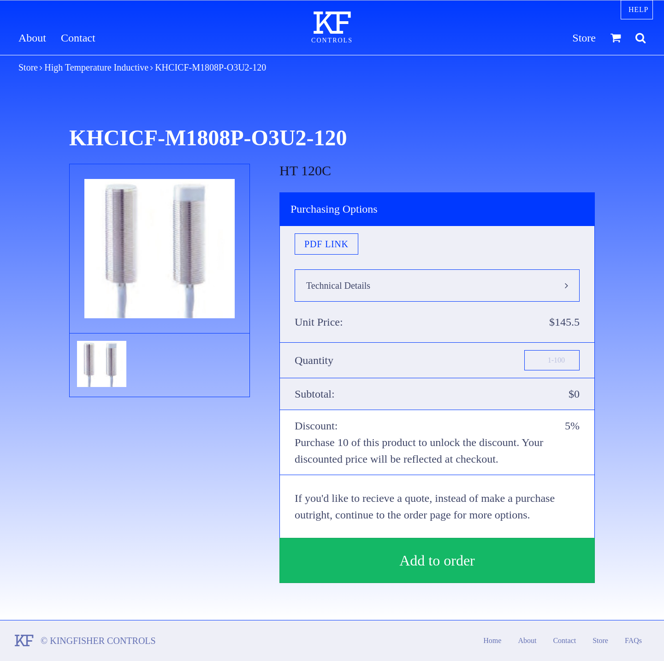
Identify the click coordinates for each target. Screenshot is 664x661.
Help (638, 9)
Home (492, 640)
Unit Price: (319, 322)
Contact (78, 38)
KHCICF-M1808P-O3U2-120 (210, 67)
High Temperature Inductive (96, 67)
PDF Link (326, 244)
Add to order (437, 560)
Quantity (314, 360)
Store (584, 38)
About (32, 38)
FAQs (633, 640)
